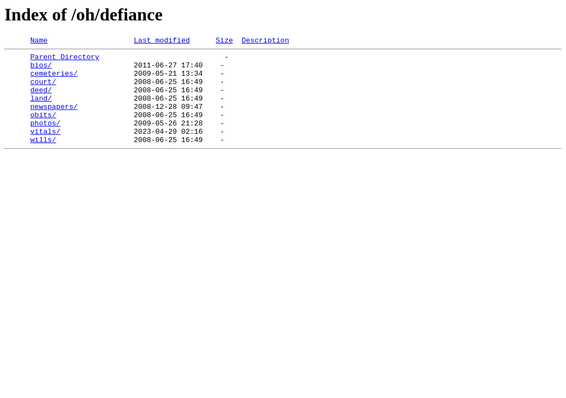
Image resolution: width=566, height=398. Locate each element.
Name (39, 41)
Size (224, 41)
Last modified (162, 41)
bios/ (41, 70)
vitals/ (45, 149)
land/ (41, 109)
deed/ (41, 99)
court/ (43, 90)
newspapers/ (54, 119)
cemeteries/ (54, 80)
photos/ (45, 139)
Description (265, 41)
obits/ (43, 129)
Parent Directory (64, 60)
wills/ (43, 159)
